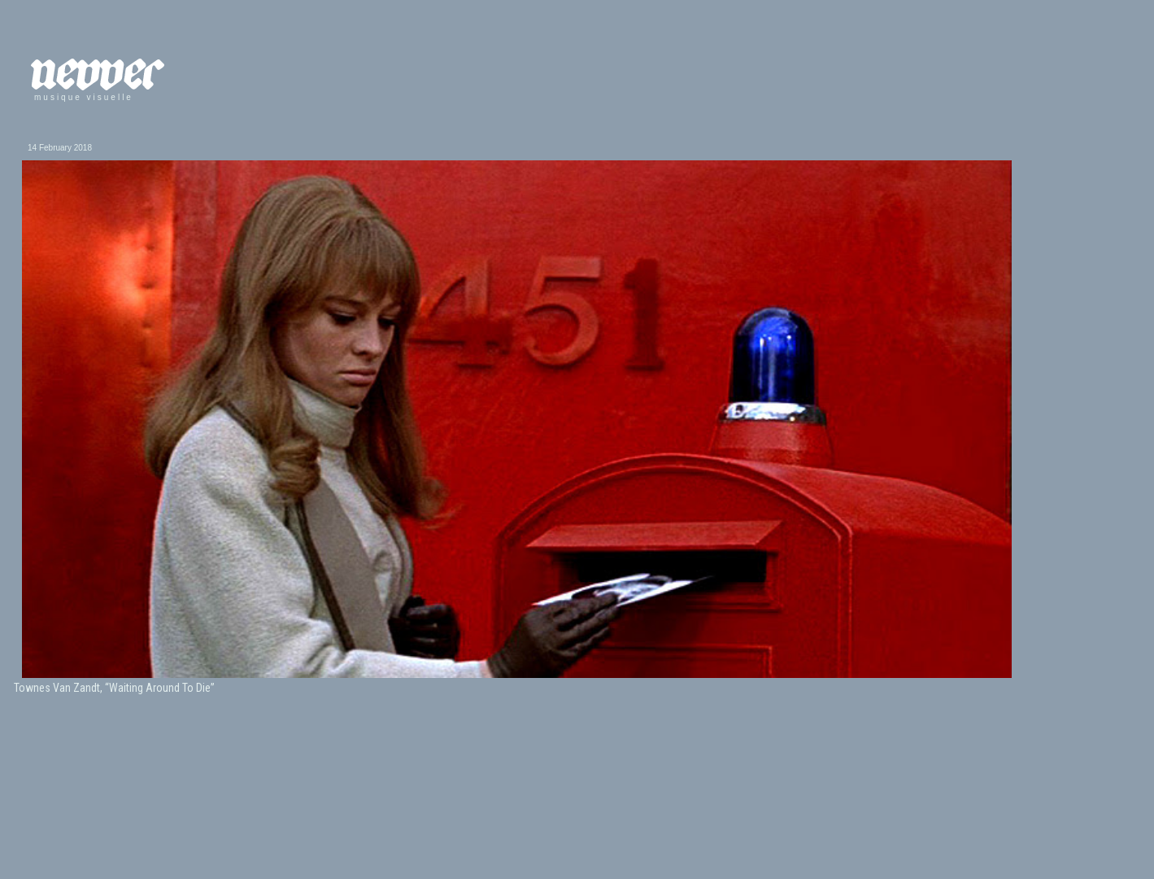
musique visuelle (83, 97)
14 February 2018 (60, 147)
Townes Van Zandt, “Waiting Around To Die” (114, 687)
